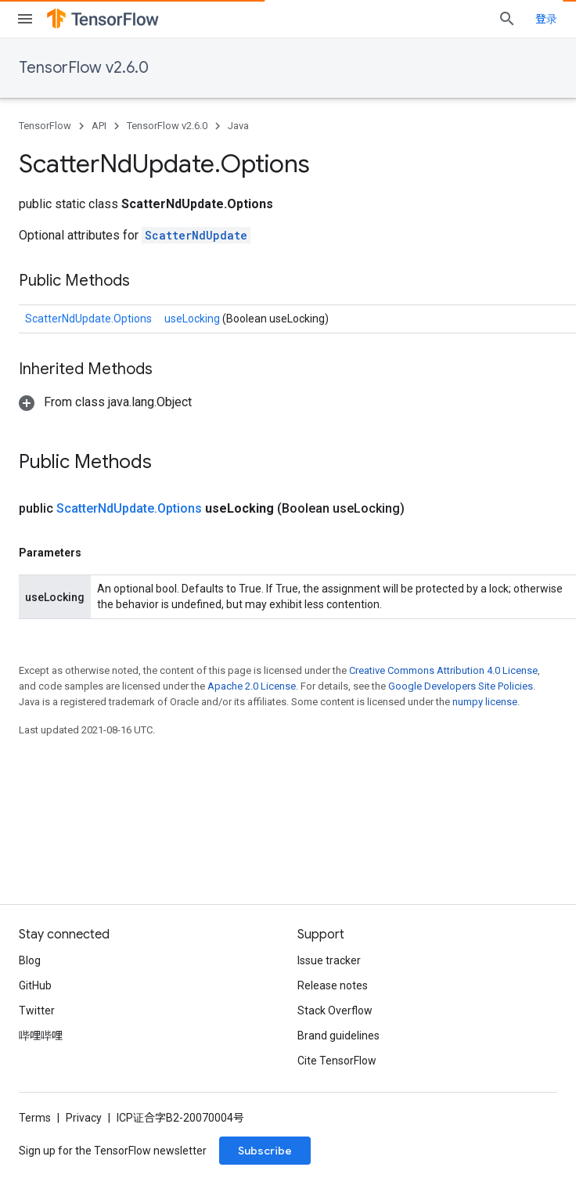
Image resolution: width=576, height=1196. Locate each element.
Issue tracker (329, 960)
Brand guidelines (338, 1035)
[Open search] (507, 18)
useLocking (193, 318)
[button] (105, 401)
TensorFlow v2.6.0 (84, 67)
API (99, 125)
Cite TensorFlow (336, 1060)
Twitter (37, 1010)
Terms (35, 1117)
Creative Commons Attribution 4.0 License (443, 670)
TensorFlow (45, 125)
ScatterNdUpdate (196, 235)
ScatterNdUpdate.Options (88, 318)
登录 (546, 19)
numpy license (484, 702)
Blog (30, 960)
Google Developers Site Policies (460, 686)
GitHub (35, 985)
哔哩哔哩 (41, 1035)
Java (238, 125)
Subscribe (265, 1151)
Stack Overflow (335, 1010)
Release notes (332, 985)
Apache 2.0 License (251, 686)
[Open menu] (25, 19)
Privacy (84, 1117)
